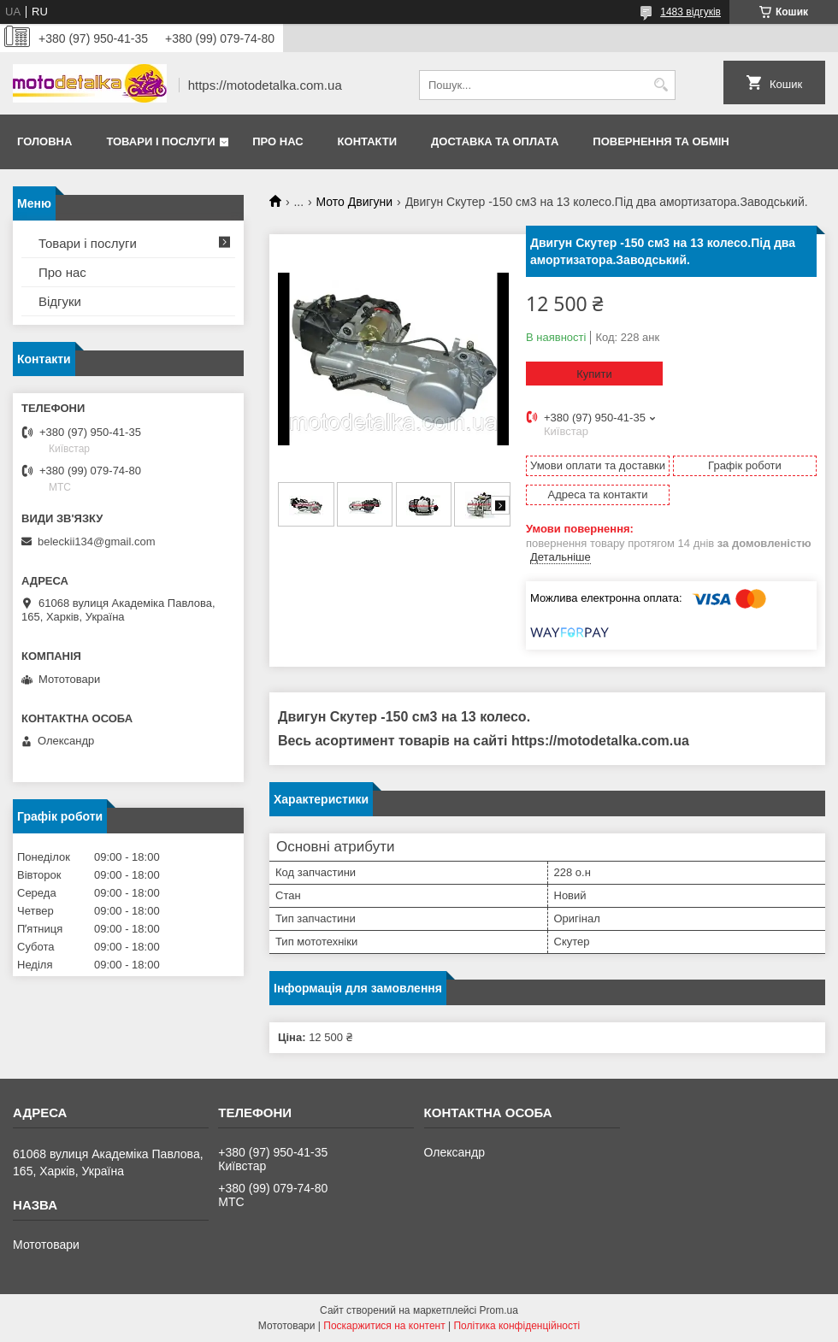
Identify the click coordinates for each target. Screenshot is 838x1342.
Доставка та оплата (494, 141)
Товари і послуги (160, 141)
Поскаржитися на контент (384, 1326)
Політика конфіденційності (516, 1326)
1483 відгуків (690, 12)
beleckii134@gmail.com (96, 541)
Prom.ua (499, 1310)
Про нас (277, 141)
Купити (594, 374)
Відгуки (59, 301)
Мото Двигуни (354, 202)
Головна (44, 141)
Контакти (368, 141)
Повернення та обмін (661, 141)
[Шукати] (661, 85)
